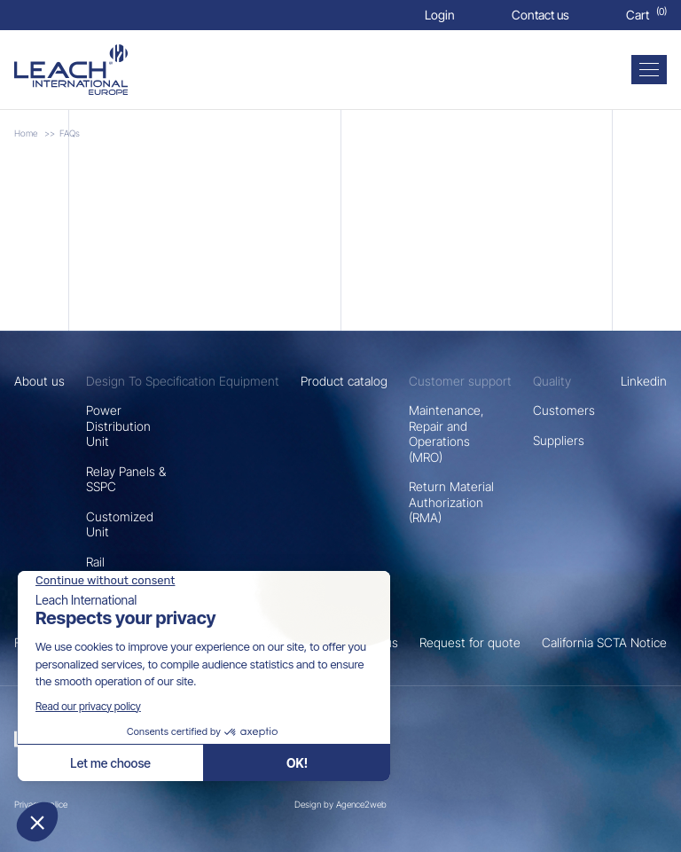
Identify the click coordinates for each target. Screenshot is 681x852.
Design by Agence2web (340, 804)
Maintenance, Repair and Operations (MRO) (446, 434)
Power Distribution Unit (118, 426)
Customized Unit (119, 524)
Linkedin (644, 380)
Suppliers (558, 440)
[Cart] (646, 15)
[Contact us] (540, 15)
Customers (564, 410)
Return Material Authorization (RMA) (451, 502)
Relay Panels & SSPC (126, 479)
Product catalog (344, 380)
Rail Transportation (126, 569)
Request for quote (470, 642)
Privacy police (40, 804)
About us (39, 380)
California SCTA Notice (604, 642)
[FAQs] (71, 69)
